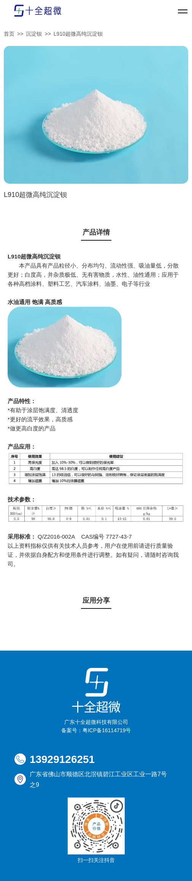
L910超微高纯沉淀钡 (78, 33)
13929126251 (62, 759)
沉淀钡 (34, 33)
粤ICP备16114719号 (107, 730)
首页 (9, 33)
